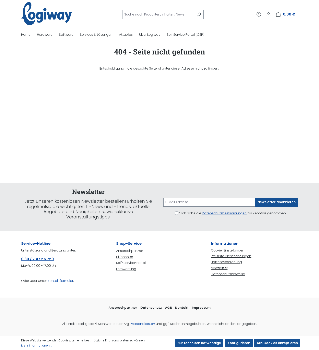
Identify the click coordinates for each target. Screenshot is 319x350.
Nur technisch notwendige (199, 343)
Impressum (201, 307)
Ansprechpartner (129, 250)
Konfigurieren (238, 343)
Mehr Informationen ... (36, 345)
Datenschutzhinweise (228, 274)
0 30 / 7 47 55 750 (37, 258)
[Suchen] (199, 14)
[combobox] (158, 14)
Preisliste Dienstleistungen (231, 256)
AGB (168, 307)
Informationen (224, 243)
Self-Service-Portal (131, 262)
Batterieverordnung (226, 262)
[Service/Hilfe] (259, 14)
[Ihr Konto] (268, 14)
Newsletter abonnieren (277, 202)
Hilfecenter (124, 257)
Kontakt (182, 307)
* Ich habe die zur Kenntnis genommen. (232, 213)
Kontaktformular (60, 280)
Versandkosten (143, 323)
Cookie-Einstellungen (227, 250)
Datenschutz (151, 307)
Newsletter (219, 268)
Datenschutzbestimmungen (224, 213)
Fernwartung (126, 269)
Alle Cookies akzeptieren (277, 343)
